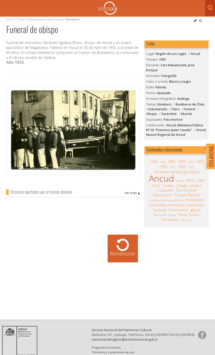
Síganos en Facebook (202, 335)
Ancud (195, 53)
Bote (191, 180)
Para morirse (173, 119)
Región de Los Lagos (171, 53)
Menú (5, 8)
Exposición (196, 205)
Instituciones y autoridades (46, 19)
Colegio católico (189, 185)
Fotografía (169, 75)
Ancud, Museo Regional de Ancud (176, 132)
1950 (182, 162)
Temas (20, 19)
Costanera (165, 190)
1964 (182, 167)
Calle (201, 180)
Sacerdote (169, 113)
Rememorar (122, 253)
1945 (171, 162)
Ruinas (194, 215)
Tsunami (186, 220)
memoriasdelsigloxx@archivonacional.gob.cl (124, 339)
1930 (153, 162)
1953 (191, 162)
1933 (162, 59)
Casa (156, 185)
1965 (191, 167)
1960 (163, 167)
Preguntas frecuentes (106, 347)
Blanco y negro (180, 81)
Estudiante (195, 200)
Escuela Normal (187, 195)
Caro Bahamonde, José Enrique (132, 192)
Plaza (182, 215)
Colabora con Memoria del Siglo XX (209, 156)
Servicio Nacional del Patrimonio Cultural (121, 330)
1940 (162, 162)
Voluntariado (157, 109)
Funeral (189, 109)
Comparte (200, 20)
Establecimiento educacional (166, 200)
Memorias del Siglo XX (107, 8)
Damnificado (186, 190)
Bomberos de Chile (190, 104)
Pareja (172, 215)
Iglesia (195, 210)
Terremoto (170, 219)
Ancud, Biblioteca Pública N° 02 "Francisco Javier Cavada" (174, 127)
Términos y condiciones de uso (113, 352)
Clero (175, 109)
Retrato (161, 87)
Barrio (180, 180)
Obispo (151, 113)
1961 (172, 167)
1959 (200, 162)
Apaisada (164, 93)
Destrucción (162, 195)
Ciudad (167, 185)
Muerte (186, 113)
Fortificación (178, 210)
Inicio (10, 19)
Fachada (159, 210)
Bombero (73, 19)
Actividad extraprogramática (177, 172)
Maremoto (160, 215)
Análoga (183, 98)
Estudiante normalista (167, 205)
